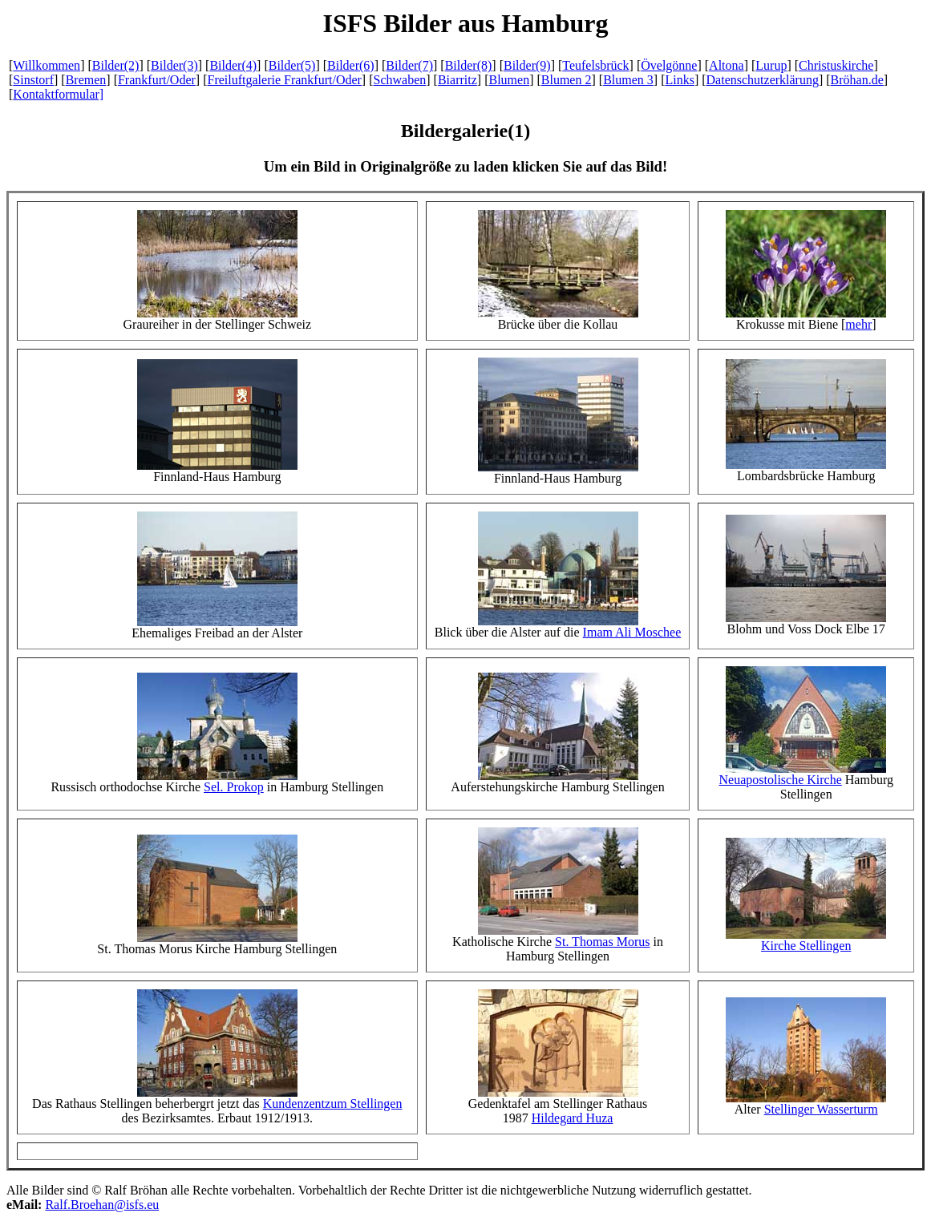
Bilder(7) (409, 65)
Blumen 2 (566, 80)
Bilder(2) (116, 65)
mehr (858, 324)
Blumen (508, 80)
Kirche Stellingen (806, 945)
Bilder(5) (292, 65)
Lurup (771, 65)
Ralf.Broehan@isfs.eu (102, 1204)
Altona (726, 65)
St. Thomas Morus (602, 941)
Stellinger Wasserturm (821, 1109)
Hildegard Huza (572, 1118)
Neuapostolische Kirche (780, 779)
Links (679, 80)
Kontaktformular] (58, 94)
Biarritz (457, 80)
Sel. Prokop (234, 787)
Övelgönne (669, 65)
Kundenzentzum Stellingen (333, 1103)
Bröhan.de (857, 80)
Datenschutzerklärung (762, 80)
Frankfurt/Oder (157, 80)
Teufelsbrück (595, 65)
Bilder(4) (233, 65)
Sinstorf (33, 80)
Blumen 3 (628, 80)
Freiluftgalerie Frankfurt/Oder (284, 80)
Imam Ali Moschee (632, 632)
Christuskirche (836, 65)
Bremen (86, 80)
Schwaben (400, 80)
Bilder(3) (174, 65)
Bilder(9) (527, 65)
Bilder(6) (350, 65)
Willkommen (46, 65)
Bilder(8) (468, 65)
